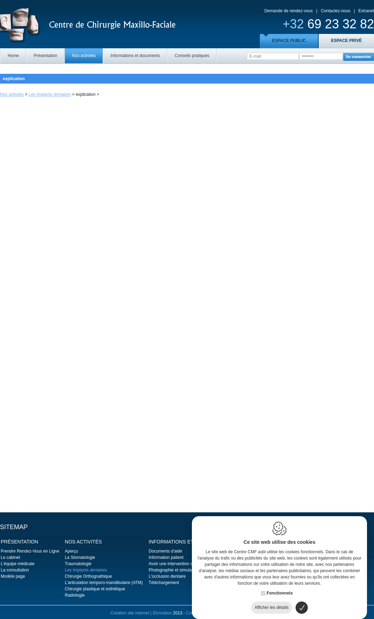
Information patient (166, 557)
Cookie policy (198, 613)
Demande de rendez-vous (288, 10)
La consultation (15, 570)
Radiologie (75, 595)
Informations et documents (135, 55)
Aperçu (71, 551)
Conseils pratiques (192, 55)
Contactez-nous (335, 10)
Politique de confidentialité (239, 613)
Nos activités (84, 55)
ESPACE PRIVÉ (346, 40)
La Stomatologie (80, 557)
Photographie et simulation (174, 570)
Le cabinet (10, 557)
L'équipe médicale (17, 563)
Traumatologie (78, 563)
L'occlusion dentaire (167, 576)
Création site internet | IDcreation (141, 613)
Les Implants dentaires (50, 94)
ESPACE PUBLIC (289, 40)
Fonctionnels (279, 586)
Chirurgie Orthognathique (88, 576)
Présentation (45, 55)
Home (13, 55)
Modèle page (13, 576)
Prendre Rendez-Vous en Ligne (30, 551)
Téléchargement (164, 582)
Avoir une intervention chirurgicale (180, 563)
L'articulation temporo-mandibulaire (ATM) (104, 582)
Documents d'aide (165, 551)
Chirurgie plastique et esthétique (95, 588)
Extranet (366, 10)
